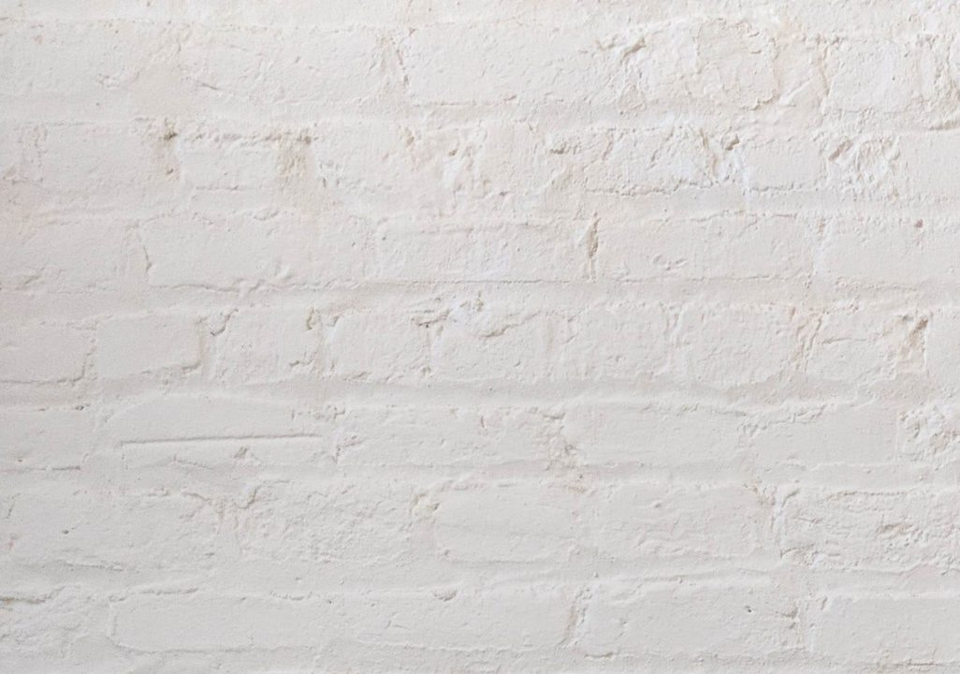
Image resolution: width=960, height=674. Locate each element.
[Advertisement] (480, 131)
